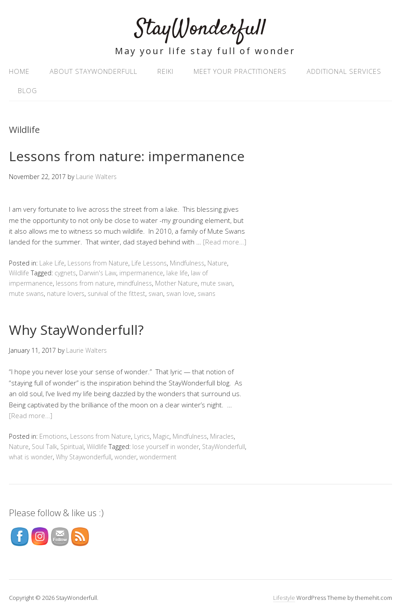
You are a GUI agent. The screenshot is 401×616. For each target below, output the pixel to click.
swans (206, 293)
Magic (161, 436)
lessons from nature (85, 283)
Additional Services (344, 71)
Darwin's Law (97, 273)
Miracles (222, 436)
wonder (125, 457)
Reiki (165, 71)
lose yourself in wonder (165, 446)
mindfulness (134, 283)
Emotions (53, 436)
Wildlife (19, 273)
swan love (180, 293)
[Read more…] (224, 241)
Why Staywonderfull (83, 457)
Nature (217, 263)
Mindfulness (187, 263)
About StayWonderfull (93, 71)
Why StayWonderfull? (76, 330)
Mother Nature (176, 283)
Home (19, 71)
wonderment (158, 457)
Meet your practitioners (240, 71)
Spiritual (72, 446)
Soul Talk (44, 446)
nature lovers (65, 293)
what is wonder (31, 457)
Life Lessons (149, 263)
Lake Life (51, 263)
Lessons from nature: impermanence (127, 156)
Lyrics (142, 436)
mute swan (216, 283)
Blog (27, 90)
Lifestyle (284, 598)
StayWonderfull (200, 29)
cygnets (65, 273)
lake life (177, 273)
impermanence (141, 273)
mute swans (26, 293)
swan (155, 293)
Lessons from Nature (98, 263)
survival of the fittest (116, 293)
